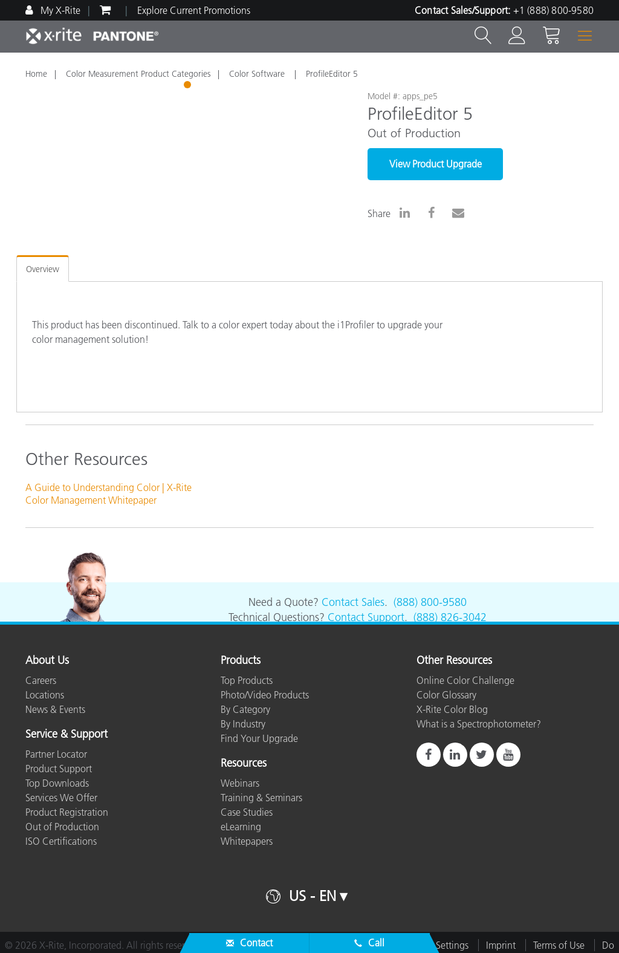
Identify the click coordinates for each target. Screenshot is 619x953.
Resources (244, 764)
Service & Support (66, 735)
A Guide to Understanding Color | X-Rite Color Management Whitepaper (108, 493)
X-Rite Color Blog (452, 709)
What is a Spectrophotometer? (478, 724)
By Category (245, 709)
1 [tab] (188, 86)
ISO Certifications (61, 841)
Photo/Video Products (265, 695)
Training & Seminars (261, 798)
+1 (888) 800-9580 (553, 10)
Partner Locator (56, 754)
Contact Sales (353, 602)
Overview (42, 269)
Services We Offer (61, 798)
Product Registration (66, 812)
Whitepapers (247, 841)
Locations (44, 695)
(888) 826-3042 (450, 617)
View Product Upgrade (435, 164)
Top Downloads (57, 783)
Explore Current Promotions (193, 10)
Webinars (240, 783)
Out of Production (62, 827)
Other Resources (454, 661)
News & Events (55, 709)
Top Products (247, 680)
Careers (40, 680)
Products (241, 661)
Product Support (58, 769)
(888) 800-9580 (430, 602)
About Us (47, 661)
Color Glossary (446, 695)
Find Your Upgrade (259, 738)
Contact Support (366, 617)
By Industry (243, 724)
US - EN (312, 896)
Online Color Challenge (465, 680)
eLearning (241, 827)
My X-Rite (59, 10)
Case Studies (247, 812)
